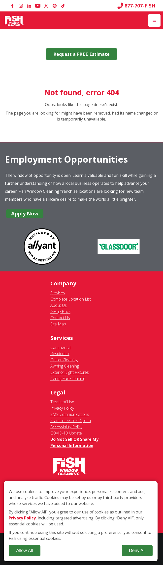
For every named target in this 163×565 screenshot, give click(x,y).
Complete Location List (70, 299)
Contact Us (60, 317)
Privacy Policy (62, 408)
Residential (59, 353)
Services (57, 293)
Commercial (60, 347)
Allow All (24, 550)
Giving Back (60, 311)
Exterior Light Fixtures (69, 372)
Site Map (58, 324)
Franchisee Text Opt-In (70, 420)
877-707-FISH (136, 6)
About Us (58, 305)
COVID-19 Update (66, 433)
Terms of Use (62, 402)
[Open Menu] (154, 20)
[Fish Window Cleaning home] (14, 20)
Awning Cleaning (64, 366)
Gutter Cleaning (64, 360)
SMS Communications (69, 414)
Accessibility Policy (66, 427)
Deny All (137, 550)
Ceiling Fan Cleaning (67, 378)
